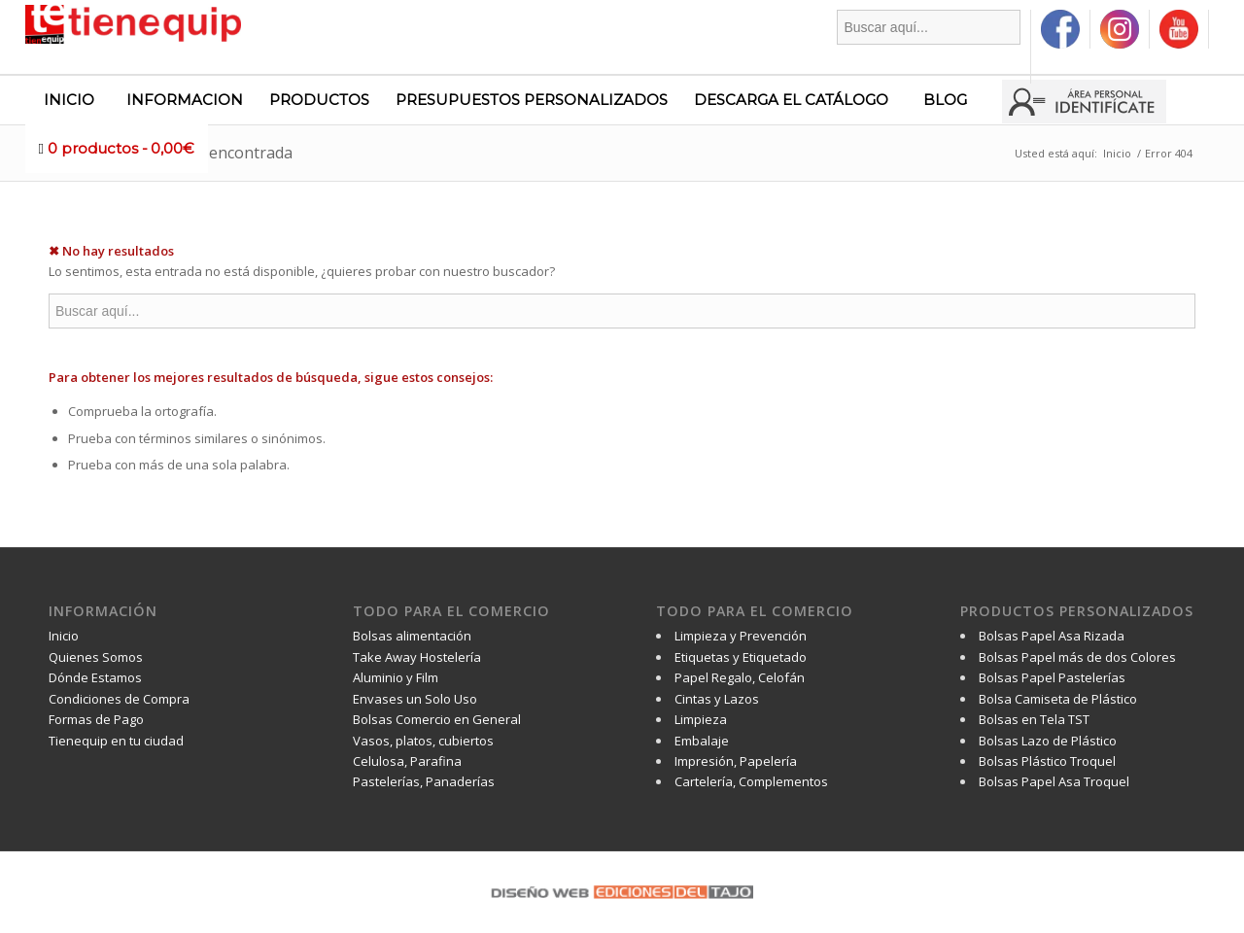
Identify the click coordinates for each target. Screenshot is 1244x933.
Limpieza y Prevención (740, 635)
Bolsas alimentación (412, 635)
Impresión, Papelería (735, 761)
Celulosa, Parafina (407, 761)
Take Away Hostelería (417, 657)
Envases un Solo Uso (415, 699)
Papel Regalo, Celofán (739, 677)
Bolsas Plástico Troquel (1047, 761)
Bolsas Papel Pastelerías (1052, 677)
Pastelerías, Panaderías (424, 781)
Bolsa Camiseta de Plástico (1058, 699)
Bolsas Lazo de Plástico (1048, 740)
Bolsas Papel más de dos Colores (1077, 657)
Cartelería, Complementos (751, 781)
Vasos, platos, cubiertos (423, 740)
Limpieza (700, 719)
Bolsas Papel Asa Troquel (1054, 781)
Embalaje (701, 740)
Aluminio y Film (395, 677)
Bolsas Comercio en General (437, 719)
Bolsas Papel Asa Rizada (1051, 635)
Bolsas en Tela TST (1034, 719)
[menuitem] (929, 47)
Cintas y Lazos (716, 699)
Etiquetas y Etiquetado (740, 657)
